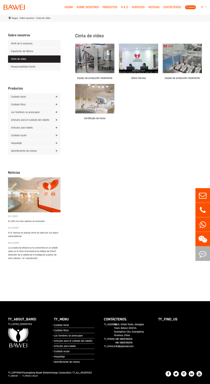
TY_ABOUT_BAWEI (22, 319)
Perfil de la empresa (21, 43)
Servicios (138, 7)
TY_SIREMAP (13, 376)
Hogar (68, 7)
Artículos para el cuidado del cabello (30, 120)
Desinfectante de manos (24, 151)
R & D (124, 7)
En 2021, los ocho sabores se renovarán (26, 221)
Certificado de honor (95, 118)
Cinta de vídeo (43, 18)
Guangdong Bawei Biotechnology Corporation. (47, 372)
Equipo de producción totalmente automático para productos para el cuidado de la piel (182, 78)
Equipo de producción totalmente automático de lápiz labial (94, 78)
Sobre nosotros (87, 7)
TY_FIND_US (167, 319)
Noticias (154, 7)
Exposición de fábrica (22, 51)
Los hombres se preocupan (25, 112)
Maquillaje (16, 143)
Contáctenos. (172, 7)
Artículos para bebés (22, 127)
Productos (110, 7)
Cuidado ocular (19, 135)
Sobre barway (138, 78)
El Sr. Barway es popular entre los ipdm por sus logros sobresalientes (33, 234)
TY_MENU (61, 319)
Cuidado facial (18, 96)
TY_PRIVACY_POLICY (30, 376)
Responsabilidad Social (23, 66)
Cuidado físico (18, 104)
